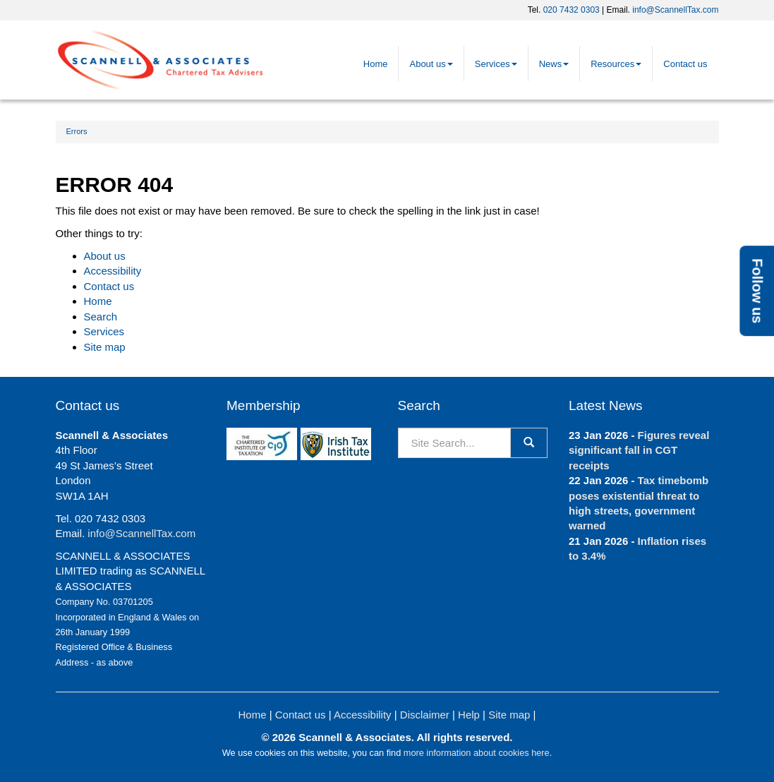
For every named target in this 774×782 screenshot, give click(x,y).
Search (101, 317)
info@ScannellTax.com (675, 10)
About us (430, 64)
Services (496, 64)
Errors (76, 131)
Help (469, 715)
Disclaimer (424, 715)
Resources (616, 64)
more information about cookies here (477, 752)
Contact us (685, 64)
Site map (105, 347)
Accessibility (113, 271)
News (554, 64)
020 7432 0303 (571, 10)
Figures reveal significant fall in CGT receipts (639, 450)
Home (375, 64)
